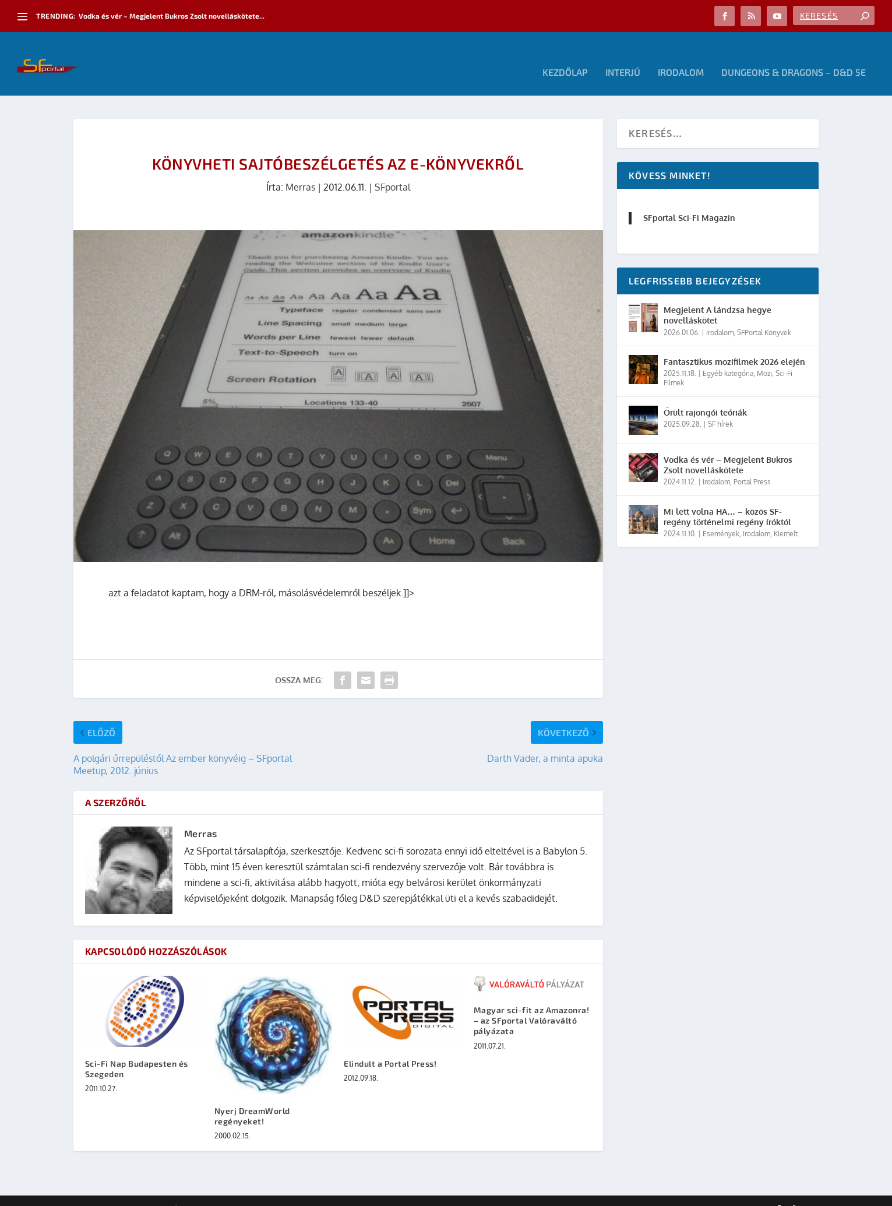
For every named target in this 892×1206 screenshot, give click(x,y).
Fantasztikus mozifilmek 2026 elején (734, 345)
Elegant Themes (137, 1192)
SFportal (392, 170)
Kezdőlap (565, 56)
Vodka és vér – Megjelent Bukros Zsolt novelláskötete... (172, 16)
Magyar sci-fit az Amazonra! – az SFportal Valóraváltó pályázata (532, 1003)
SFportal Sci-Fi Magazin (689, 201)
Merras (300, 170)
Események (721, 516)
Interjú (622, 56)
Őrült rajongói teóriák (705, 395)
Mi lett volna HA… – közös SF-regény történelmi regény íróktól (727, 499)
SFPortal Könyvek (764, 315)
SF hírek (720, 406)
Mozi (764, 356)
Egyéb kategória (728, 356)
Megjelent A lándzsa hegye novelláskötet (717, 298)
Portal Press (752, 464)
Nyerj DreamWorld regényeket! (252, 1098)
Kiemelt (786, 516)
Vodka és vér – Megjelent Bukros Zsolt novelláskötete (728, 447)
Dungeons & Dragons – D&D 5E (793, 56)
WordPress (239, 1192)
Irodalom (681, 56)
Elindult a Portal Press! (390, 1046)
